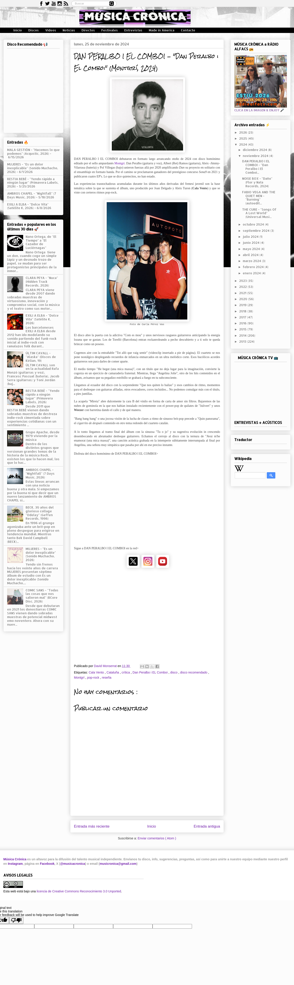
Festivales (109, 30)
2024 (243, 144)
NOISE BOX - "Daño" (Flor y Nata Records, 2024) (257, 182)
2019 (243, 305)
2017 (243, 317)
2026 (243, 132)
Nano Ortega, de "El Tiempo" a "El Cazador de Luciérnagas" (41, 242)
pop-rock (93, 677)
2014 (243, 335)
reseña (106, 677)
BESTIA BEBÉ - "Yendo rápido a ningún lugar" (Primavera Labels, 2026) (33, 182)
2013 (243, 341)
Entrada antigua (207, 826)
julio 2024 (251, 236)
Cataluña (113, 672)
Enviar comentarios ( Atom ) (157, 838)
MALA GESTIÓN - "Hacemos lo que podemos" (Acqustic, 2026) (33, 151)
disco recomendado (194, 672)
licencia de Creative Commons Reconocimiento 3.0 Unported (79, 891)
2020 (243, 299)
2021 (243, 293)
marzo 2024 (252, 261)
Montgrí (119, 163)
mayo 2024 (252, 249)
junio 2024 (251, 242)
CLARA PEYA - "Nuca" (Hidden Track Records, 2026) (42, 281)
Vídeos (50, 30)
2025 (243, 138)
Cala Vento (97, 672)
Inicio (17, 30)
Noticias (69, 30)
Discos (33, 30)
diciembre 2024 (255, 150)
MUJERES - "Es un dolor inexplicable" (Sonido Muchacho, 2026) (32, 168)
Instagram (15, 863)
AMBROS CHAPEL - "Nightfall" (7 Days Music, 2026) (31, 195)
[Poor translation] (16, 920)
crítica (126, 672)
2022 (243, 287)
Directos (88, 30)
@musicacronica (72, 863)
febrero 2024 (254, 267)
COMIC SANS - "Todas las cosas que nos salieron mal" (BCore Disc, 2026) (42, 595)
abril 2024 (251, 255)
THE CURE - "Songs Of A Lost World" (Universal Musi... (259, 213)
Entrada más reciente (92, 826)
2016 (243, 323)
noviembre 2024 (256, 156)
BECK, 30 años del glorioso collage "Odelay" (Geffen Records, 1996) (40, 512)
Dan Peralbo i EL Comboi (150, 672)
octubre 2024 (254, 224)
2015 (243, 329)
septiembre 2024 (256, 230)
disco (174, 672)
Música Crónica (14, 859)
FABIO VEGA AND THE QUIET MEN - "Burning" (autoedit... (258, 197)
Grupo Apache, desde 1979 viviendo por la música (42, 436)
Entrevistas (133, 30)
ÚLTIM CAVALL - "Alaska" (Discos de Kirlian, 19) (41, 356)
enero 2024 (252, 273)
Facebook (47, 863)
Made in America (161, 30)
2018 (243, 311)
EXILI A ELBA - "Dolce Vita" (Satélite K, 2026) (28, 206)
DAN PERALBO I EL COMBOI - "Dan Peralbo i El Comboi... (256, 166)
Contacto (188, 30)
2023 (243, 281)
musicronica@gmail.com (118, 863)
